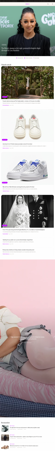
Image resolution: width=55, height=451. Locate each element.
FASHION (4, 44)
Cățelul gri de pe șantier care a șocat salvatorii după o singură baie (18, 241)
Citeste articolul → (27, 342)
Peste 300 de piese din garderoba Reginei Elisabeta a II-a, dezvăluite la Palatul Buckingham (24, 231)
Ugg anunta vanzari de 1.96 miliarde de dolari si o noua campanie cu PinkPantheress (27, 338)
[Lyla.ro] (27, 4)
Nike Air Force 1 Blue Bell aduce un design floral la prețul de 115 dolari (18, 188)
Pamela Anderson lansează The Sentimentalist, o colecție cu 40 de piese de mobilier (21, 102)
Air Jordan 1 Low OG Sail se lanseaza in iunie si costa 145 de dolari (17, 145)
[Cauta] (48, 4)
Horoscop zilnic (19, 58)
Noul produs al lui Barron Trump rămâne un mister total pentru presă (18, 251)
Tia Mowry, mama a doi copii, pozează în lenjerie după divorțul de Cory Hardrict (20, 49)
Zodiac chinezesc (28, 58)
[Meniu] (52, 4)
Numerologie (36, 58)
